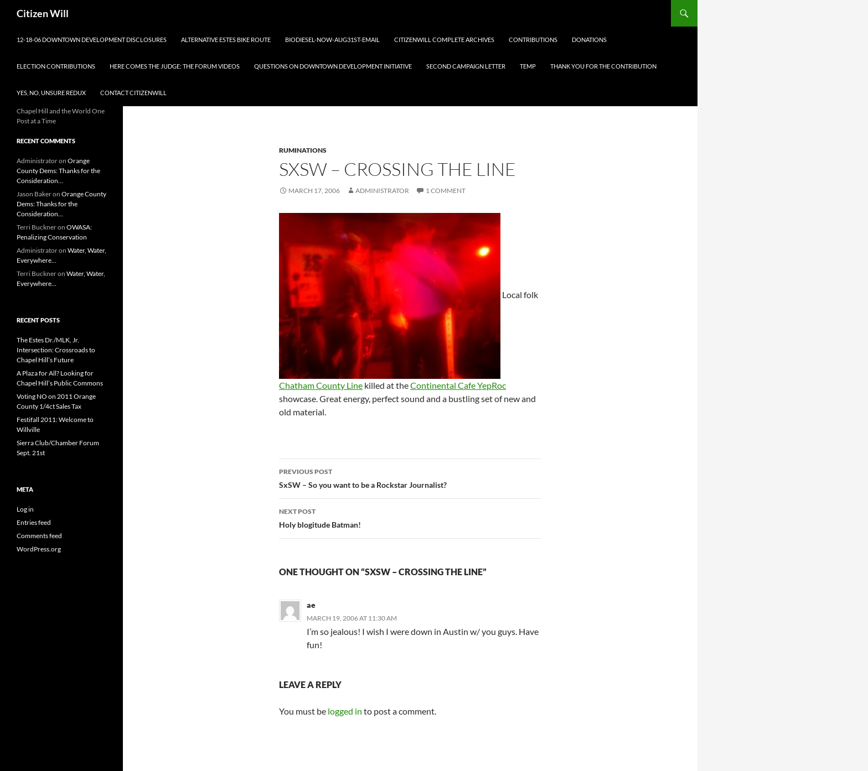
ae (311, 604)
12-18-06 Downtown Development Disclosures (92, 39)
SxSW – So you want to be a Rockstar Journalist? (410, 477)
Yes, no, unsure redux (51, 92)
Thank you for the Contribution (603, 66)
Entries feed (34, 522)
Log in (25, 509)
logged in (345, 711)
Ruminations (303, 150)
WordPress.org (39, 549)
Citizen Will (43, 13)
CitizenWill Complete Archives (444, 39)
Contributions (533, 39)
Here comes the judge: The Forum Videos (175, 66)
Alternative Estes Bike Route (226, 39)
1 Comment (446, 190)
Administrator (382, 190)
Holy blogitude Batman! (410, 517)
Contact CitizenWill (133, 92)
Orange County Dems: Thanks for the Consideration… (58, 171)
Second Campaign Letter (465, 66)
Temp (528, 66)
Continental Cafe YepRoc (458, 385)
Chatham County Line (321, 385)
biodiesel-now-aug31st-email (332, 39)
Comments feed (39, 536)
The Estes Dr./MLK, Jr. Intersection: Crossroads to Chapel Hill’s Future (56, 350)
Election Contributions (56, 66)
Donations (589, 39)
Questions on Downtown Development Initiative (333, 66)
